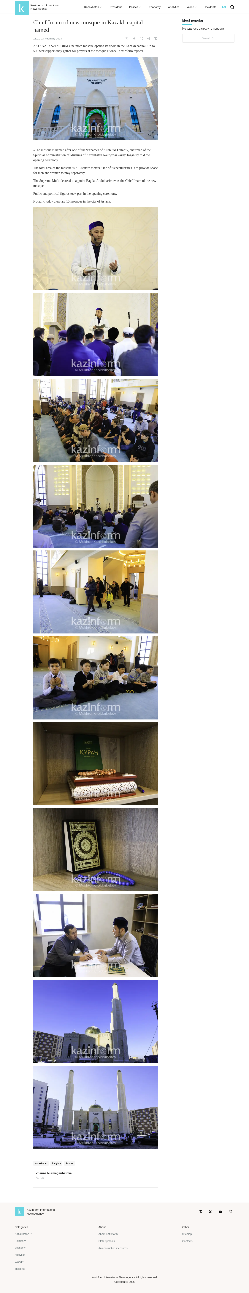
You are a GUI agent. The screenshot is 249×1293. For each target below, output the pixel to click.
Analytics (173, 7)
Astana (69, 1163)
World (18, 1261)
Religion (56, 1163)
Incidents (210, 7)
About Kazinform (108, 1234)
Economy (155, 7)
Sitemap (187, 1234)
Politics (19, 1240)
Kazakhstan (41, 1163)
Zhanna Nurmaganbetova (54, 1173)
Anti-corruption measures (113, 1248)
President (116, 7)
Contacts (187, 1241)
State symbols (107, 1241)
